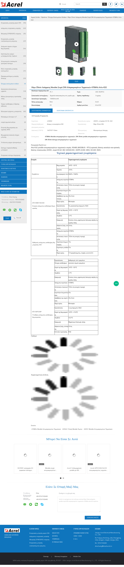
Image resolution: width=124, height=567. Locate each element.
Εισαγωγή (55, 533)
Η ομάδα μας (57, 542)
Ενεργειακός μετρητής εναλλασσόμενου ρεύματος (13, 40)
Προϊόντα (22, 10)
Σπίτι (7, 10)
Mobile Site (77, 556)
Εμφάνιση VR (38, 10)
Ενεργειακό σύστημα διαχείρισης (13, 155)
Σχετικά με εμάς (7, 160)
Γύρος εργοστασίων (8, 164)
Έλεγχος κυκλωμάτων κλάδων (13, 84)
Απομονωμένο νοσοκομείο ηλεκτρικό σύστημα (13, 63)
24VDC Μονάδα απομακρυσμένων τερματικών (98, 429)
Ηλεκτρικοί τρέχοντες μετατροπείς (13, 111)
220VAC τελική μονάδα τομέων (72, 429)
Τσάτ (76, 81)
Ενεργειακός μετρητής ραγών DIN (13, 23)
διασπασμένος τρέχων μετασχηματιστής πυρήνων (13, 55)
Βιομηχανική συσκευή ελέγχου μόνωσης (13, 136)
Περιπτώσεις (98, 10)
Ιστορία (55, 536)
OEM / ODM (78, 536)
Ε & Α (75, 539)
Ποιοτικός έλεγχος (8, 168)
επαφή (3, 173)
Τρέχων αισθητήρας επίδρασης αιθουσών (13, 105)
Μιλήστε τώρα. (114, 10)
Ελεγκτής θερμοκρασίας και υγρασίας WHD (13, 129)
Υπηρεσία (55, 539)
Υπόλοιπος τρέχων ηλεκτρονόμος (13, 143)
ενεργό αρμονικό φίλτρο (13, 122)
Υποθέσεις (5, 181)
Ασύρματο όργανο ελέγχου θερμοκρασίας (13, 48)
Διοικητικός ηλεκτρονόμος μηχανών (13, 90)
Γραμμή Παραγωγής (81, 533)
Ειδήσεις (83, 10)
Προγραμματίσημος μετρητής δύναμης (13, 77)
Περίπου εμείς (52, 10)
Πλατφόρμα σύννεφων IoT (13, 117)
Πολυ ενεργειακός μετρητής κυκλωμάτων (13, 70)
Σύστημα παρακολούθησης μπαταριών (13, 149)
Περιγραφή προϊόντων (65, 110)
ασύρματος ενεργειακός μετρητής (13, 28)
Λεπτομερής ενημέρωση (41, 110)
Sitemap (45, 556)
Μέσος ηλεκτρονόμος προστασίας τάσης (13, 98)
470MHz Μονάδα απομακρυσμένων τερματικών (46, 429)
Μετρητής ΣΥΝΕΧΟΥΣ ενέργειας (13, 34)
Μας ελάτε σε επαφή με (68, 10)
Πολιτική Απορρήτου (61, 556)
